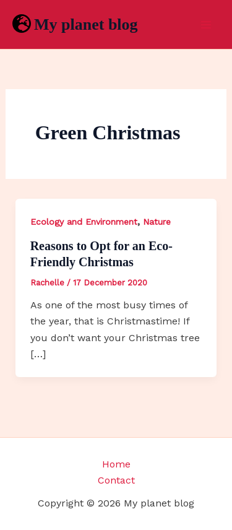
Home (116, 464)
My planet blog (86, 24)
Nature (157, 222)
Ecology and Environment (83, 222)
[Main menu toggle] (206, 24)
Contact (116, 480)
